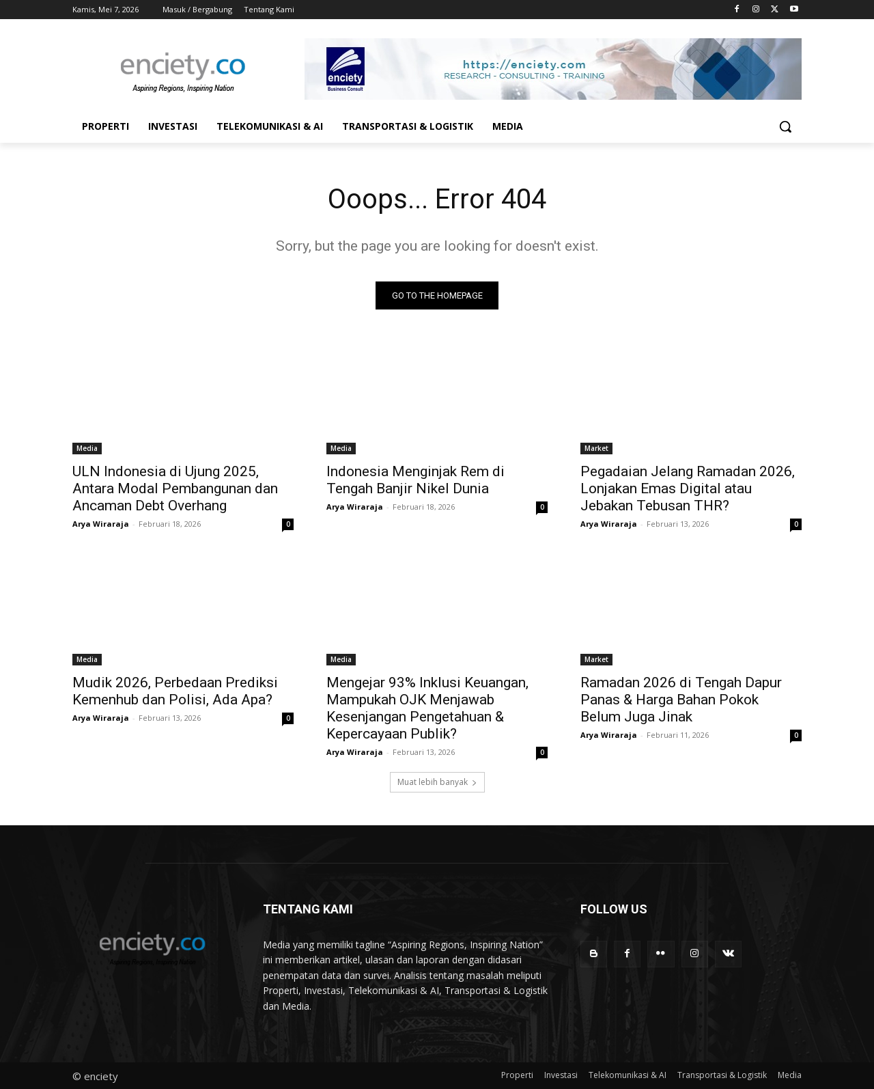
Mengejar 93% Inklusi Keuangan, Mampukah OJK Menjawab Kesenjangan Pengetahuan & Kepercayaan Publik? (427, 708)
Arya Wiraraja (100, 524)
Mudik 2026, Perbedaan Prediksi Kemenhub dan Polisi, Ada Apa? (175, 691)
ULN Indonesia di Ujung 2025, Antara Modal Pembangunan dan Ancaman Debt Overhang (175, 488)
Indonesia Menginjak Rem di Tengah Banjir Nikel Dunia (415, 480)
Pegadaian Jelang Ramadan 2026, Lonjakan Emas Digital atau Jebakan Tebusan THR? (687, 488)
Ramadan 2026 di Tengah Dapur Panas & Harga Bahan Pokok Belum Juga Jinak (681, 699)
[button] (785, 126)
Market (596, 448)
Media (87, 448)
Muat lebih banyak (437, 782)
